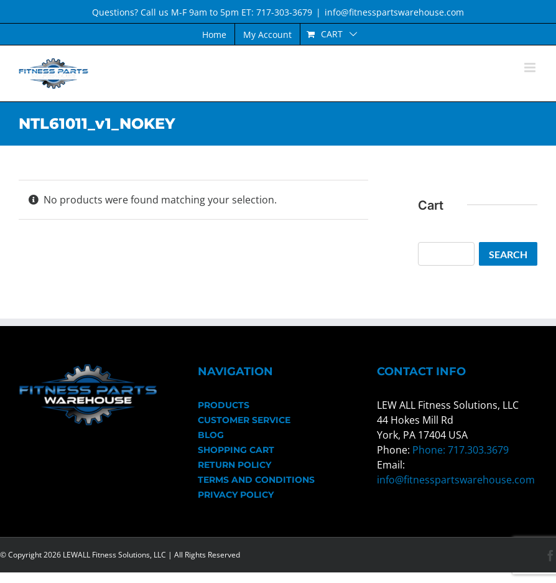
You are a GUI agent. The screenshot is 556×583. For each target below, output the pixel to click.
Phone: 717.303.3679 (460, 450)
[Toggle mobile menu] (530, 67)
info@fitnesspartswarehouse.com (394, 12)
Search (508, 254)
